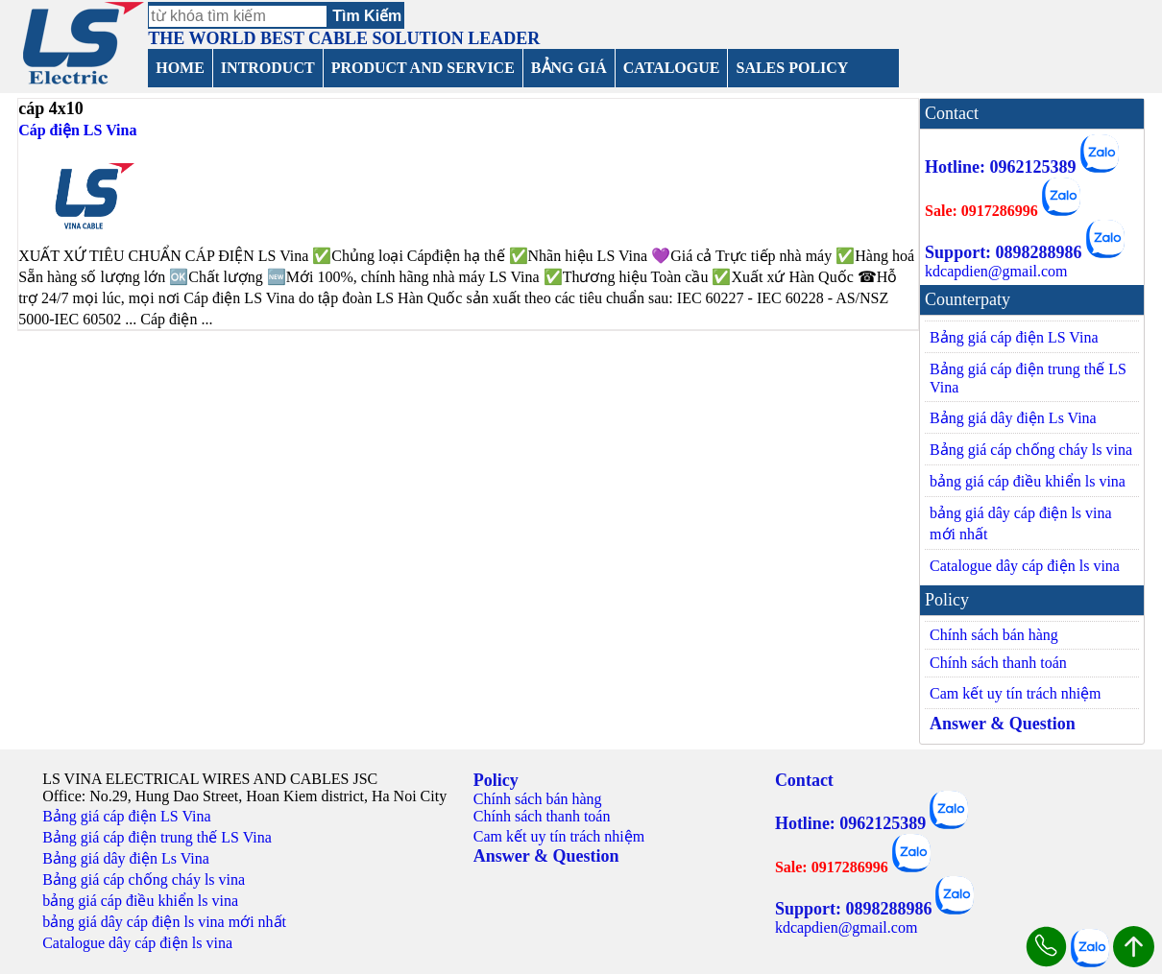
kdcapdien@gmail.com (996, 271)
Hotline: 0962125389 (1001, 167)
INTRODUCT (268, 67)
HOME (180, 67)
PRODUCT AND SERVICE (423, 67)
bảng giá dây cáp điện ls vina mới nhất (1021, 523)
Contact (804, 780)
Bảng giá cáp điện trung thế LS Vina (1028, 378)
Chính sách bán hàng (994, 635)
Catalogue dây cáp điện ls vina (1025, 566)
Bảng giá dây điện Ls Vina (1013, 418)
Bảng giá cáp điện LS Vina (1014, 337)
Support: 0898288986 (1003, 252)
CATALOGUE (671, 67)
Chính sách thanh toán (998, 662)
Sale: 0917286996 (981, 210)
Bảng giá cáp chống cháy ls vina (1031, 449)
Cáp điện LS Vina (77, 130)
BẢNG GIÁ (569, 67)
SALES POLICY (792, 67)
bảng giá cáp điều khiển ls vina (1028, 481)
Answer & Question (1003, 723)
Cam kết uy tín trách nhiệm (1015, 693)
